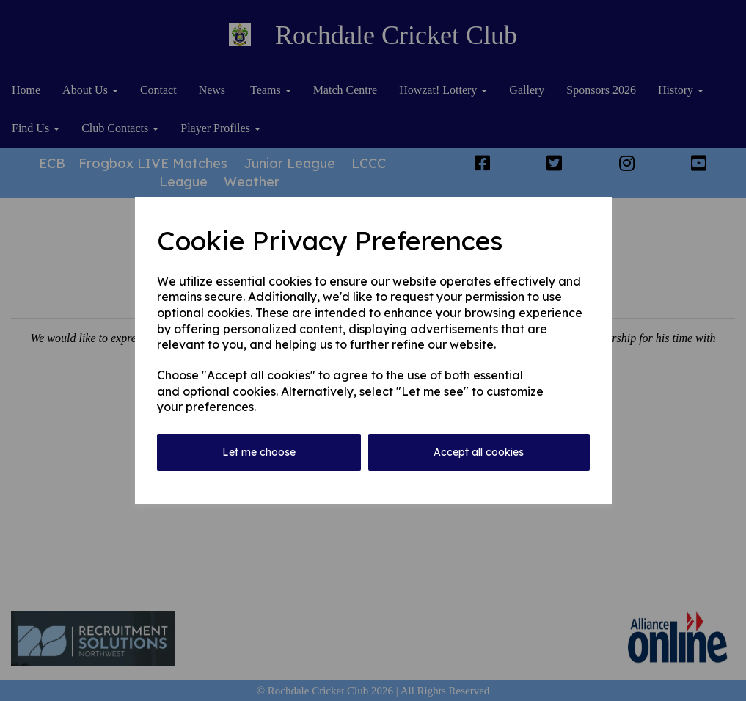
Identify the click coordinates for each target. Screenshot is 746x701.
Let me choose (259, 452)
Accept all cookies (479, 452)
